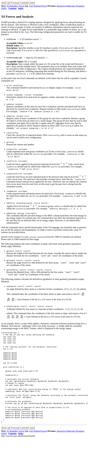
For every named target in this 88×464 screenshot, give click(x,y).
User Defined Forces (38, 6)
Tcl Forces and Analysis (17, 16)
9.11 (27, 32)
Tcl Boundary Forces (16, 6)
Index (20, 8)
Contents (12, 8)
